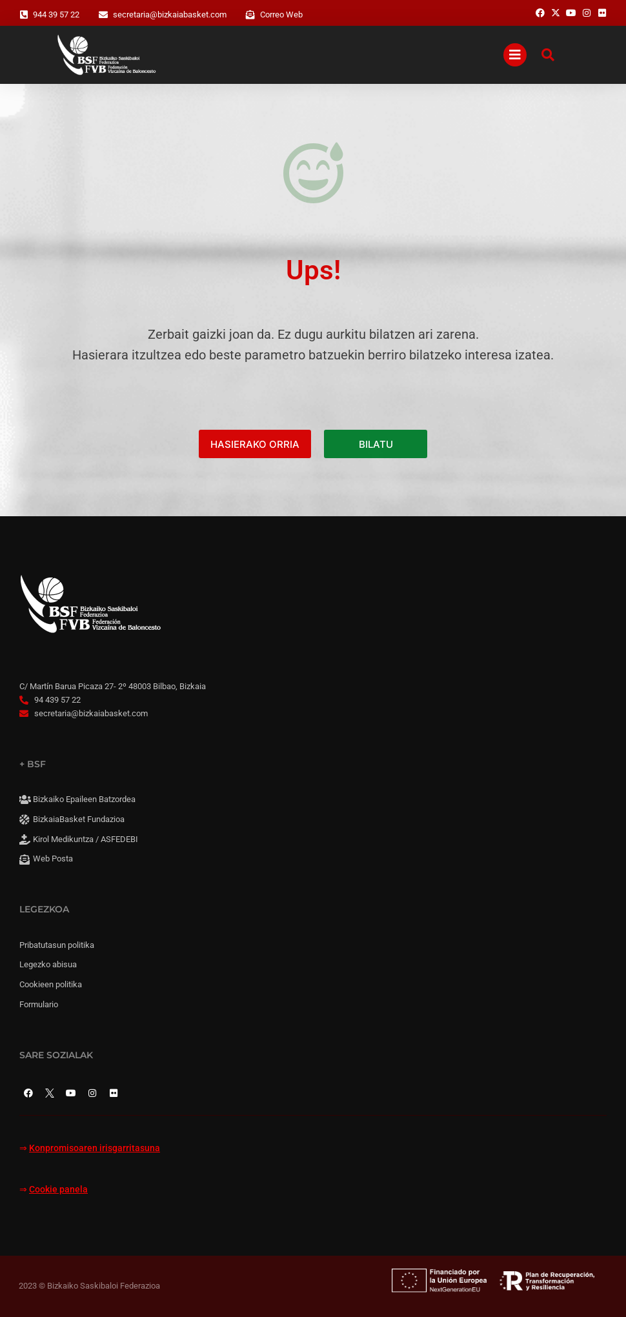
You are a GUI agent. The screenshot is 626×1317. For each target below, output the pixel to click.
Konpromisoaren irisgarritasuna (94, 1148)
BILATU (376, 444)
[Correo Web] (250, 14)
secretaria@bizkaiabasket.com (170, 14)
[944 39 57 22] (23, 14)
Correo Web (281, 14)
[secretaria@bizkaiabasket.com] (103, 14)
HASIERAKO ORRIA (254, 444)
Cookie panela (58, 1189)
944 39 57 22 (56, 14)
